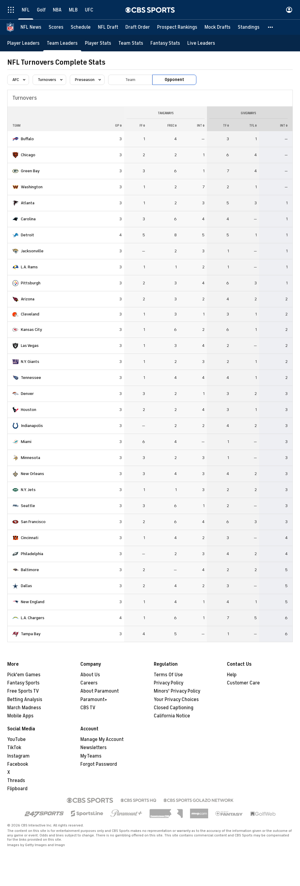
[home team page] (15, 139)
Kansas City (31, 329)
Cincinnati (29, 537)
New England (32, 601)
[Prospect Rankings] (177, 27)
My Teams (91, 756)
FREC (172, 125)
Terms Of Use (168, 675)
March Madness (24, 708)
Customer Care (243, 683)
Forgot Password (98, 764)
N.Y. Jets (28, 489)
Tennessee (31, 377)
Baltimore (30, 569)
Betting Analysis (24, 700)
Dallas (26, 585)
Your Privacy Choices (176, 700)
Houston (28, 409)
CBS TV (87, 708)
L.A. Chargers (32, 617)
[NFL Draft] (108, 27)
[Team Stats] (131, 43)
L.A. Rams (29, 267)
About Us (90, 675)
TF (226, 125)
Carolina (28, 219)
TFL (253, 125)
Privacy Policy (168, 683)
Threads (16, 781)
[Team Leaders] (62, 43)
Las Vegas (30, 345)
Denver (27, 393)
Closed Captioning (173, 708)
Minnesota (30, 457)
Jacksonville (32, 251)
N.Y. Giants (30, 361)
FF (142, 125)
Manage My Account (102, 739)
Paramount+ (93, 700)
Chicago (28, 154)
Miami (26, 441)
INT (201, 125)
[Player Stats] (98, 43)
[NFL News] (31, 27)
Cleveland (30, 314)
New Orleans (32, 473)
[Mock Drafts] (217, 27)
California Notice (172, 716)
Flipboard (17, 789)
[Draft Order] (137, 27)
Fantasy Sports (23, 683)
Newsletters (93, 748)
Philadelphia (32, 553)
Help (232, 675)
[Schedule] (80, 27)
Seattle (28, 505)
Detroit (27, 235)
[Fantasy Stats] (165, 43)
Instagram (18, 756)
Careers (89, 683)
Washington (32, 186)
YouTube (16, 739)
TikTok (14, 748)
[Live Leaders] (201, 43)
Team (130, 79)
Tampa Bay (30, 633)
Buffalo (27, 138)
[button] (270, 27)
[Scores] (56, 27)
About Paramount (99, 691)
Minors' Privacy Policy (177, 691)
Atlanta (27, 202)
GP (118, 125)
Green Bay (30, 170)
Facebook (17, 764)
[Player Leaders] (23, 43)
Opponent (174, 79)
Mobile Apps (20, 716)
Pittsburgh (30, 283)
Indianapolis (32, 425)
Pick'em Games (23, 675)
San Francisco (33, 521)
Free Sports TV (23, 691)
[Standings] (248, 27)
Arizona (27, 299)
